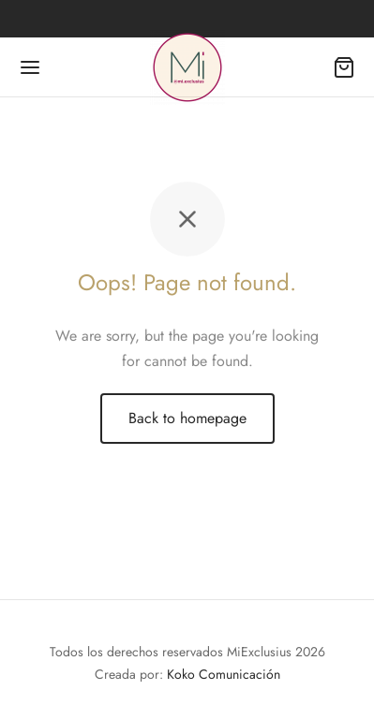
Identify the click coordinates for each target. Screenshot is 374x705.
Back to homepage (187, 418)
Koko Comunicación (223, 674)
